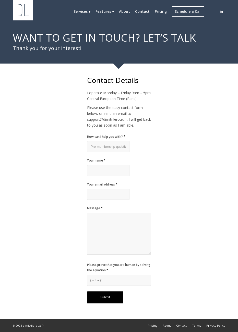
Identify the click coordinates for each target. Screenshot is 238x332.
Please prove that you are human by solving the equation (118, 267)
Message (95, 208)
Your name (96, 160)
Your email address (102, 184)
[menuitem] (82, 11)
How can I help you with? (106, 136)
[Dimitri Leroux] (23, 11)
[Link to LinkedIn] (221, 11)
